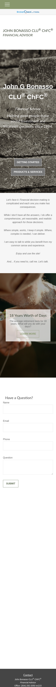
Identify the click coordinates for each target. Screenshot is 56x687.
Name (6, 402)
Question (8, 457)
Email (6, 421)
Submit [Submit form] (10, 483)
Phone (6, 439)
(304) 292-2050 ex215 (31, 685)
